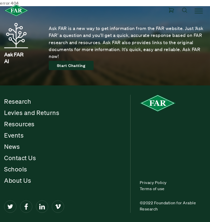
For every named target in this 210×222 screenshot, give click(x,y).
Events (14, 135)
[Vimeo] (58, 206)
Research (17, 101)
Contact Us (20, 157)
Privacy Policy (153, 182)
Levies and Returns (31, 112)
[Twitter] (10, 206)
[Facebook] (26, 206)
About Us (17, 180)
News (12, 146)
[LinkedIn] (42, 206)
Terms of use (152, 188)
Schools (15, 169)
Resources (19, 124)
